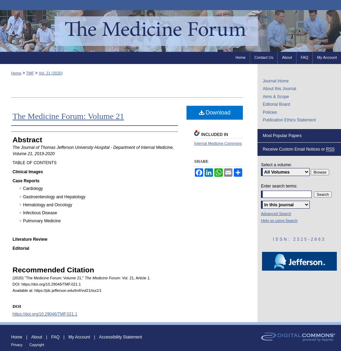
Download (215, 112)
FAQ (55, 337)
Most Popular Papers (282, 135)
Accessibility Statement (120, 337)
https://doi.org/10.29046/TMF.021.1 (45, 314)
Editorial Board (276, 104)
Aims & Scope (276, 96)
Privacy (17, 345)
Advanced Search (276, 214)
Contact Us (263, 57)
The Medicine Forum (170, 31)
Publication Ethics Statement (289, 120)
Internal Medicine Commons (218, 143)
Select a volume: (276, 164)
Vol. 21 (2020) (51, 73)
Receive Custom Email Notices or (299, 149)
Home (16, 73)
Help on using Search (279, 220)
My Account (79, 337)
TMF (30, 73)
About (36, 337)
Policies (270, 112)
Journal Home (276, 81)
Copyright (36, 345)
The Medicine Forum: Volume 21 (68, 116)
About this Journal (279, 88)
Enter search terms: (279, 186)
